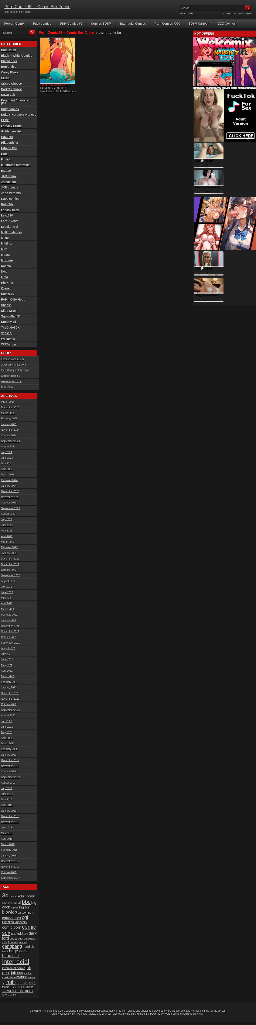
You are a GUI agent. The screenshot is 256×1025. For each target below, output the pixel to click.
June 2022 (7, 592)
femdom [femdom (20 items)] (13, 942)
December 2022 (10, 558)
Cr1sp (5, 78)
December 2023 (10, 491)
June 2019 (7, 794)
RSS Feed (227, 13)
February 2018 (9, 849)
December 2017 (10, 861)
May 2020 (6, 732)
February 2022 (9, 614)
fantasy (50, 91)
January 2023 (9, 553)
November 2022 (10, 564)
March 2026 (7, 401)
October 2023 (9, 502)
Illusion (6, 159)
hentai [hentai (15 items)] (5, 951)
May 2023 (6, 530)
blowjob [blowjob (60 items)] (9, 912)
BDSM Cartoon (198, 23)
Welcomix (8, 338)
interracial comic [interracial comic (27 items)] (13, 968)
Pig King (7, 282)
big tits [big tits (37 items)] (24, 907)
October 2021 (9, 637)
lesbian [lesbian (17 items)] (27, 973)
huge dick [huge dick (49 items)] (11, 955)
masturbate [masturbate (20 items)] (9, 977)
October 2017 (9, 872)
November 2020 (10, 698)
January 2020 (9, 754)
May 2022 (6, 597)
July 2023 (6, 519)
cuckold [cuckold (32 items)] (17, 933)
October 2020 (9, 704)
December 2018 (10, 816)
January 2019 (9, 810)
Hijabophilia (9, 142)
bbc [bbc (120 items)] (26, 902)
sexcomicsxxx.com (11, 381)
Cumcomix (7, 387)
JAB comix (8, 176)
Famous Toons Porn (12, 359)
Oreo (4, 277)
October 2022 (9, 569)
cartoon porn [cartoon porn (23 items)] (26, 912)
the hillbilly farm (67, 91)
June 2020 (7, 726)
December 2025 (10, 407)
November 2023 (10, 497)
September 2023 (10, 508)
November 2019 (10, 766)
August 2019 (8, 782)
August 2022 (8, 581)
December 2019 (10, 760)
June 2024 (7, 457)
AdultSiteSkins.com (193, 1013)
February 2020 (9, 749)
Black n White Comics (16, 55)
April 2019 (7, 805)
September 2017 (10, 877)
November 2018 (10, 822)
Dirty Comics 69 (71, 23)
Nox (4, 271)
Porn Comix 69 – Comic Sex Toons (37, 6)
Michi (5, 238)
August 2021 (8, 648)
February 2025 (9, 418)
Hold (4, 154)
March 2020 (7, 743)
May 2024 (6, 463)
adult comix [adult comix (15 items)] (8, 903)
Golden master (11, 131)
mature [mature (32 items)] (21, 977)
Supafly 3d (8, 321)
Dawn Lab (8, 94)
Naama (6, 266)
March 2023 (7, 541)
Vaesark (6, 333)
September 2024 (10, 441)
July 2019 (6, 788)
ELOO (5, 120)
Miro (4, 249)
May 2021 (6, 665)
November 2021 (10, 631)
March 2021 (7, 676)
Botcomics (8, 66)
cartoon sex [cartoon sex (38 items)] (11, 918)
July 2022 (6, 586)
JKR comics (9, 187)
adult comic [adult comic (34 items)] (27, 896)
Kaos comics (10, 198)
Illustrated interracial (15, 165)
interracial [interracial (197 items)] (15, 961)
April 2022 (7, 603)
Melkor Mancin (11, 232)
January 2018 (9, 855)
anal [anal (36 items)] (17, 903)
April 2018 (7, 838)
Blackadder (9, 61)
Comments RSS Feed (242, 13)
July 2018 (6, 827)
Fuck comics (42, 23)
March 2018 (7, 844)
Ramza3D (7, 293)
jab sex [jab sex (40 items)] (17, 973)
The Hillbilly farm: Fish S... (54, 85)
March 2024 (7, 474)
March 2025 (7, 413)
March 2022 (7, 609)
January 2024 (9, 485)
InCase (6, 170)
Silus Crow (8, 310)
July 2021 (6, 653)
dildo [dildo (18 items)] (4, 942)
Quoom (6, 288)
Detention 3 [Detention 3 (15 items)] (30, 939)
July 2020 (6, 721)
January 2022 (9, 620)
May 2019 (6, 799)
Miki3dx (6, 243)
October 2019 (9, 771)
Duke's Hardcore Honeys (18, 114)
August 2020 (8, 715)
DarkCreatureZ (11, 89)
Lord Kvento (9, 221)
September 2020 (10, 710)
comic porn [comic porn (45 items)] (11, 927)
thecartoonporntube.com (15, 370)
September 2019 (10, 777)
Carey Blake (9, 72)
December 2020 (10, 693)
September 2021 (10, 642)
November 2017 (10, 866)
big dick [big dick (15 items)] (14, 907)
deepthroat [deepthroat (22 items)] (16, 938)
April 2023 (7, 536)
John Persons (11, 193)
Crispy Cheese (11, 83)
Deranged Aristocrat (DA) (15, 102)
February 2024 (9, 480)
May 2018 (6, 833)
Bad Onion (8, 50)
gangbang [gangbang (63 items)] (12, 946)
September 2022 (10, 575)
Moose (5, 254)
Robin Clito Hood (13, 299)
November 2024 (10, 429)
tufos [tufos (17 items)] (24, 987)
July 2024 (6, 452)
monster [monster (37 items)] (22, 983)
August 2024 (8, 446)
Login (190, 13)
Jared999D (8, 182)
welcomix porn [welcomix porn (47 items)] (20, 990)
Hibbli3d (7, 137)
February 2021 (9, 682)
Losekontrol (9, 226)
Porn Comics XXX (167, 23)
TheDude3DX (10, 327)
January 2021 (9, 687)
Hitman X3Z (9, 148)
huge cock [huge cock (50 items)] (18, 951)
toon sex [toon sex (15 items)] (16, 987)
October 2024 (9, 435)
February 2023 (9, 547)
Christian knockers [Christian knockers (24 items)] (14, 922)
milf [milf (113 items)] (10, 982)
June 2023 (7, 525)
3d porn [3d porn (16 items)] (13, 896)
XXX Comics (227, 23)
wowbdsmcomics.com (13, 364)
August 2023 (8, 513)
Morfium (7, 260)
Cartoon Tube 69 (10, 375)
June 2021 (7, 659)
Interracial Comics (133, 23)
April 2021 (7, 670)
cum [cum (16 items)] (25, 934)
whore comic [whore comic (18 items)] (9, 994)
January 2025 (9, 424)
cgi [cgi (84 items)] (25, 917)
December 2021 (10, 625)
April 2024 (7, 469)
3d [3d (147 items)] (5, 895)
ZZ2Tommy (9, 344)
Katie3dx (7, 204)
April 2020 (7, 738)
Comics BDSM (101, 23)
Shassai (6, 305)
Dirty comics (10, 109)
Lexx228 (7, 215)
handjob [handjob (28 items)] (28, 946)
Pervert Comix (14, 23)
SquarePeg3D (10, 316)
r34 (56, 91)
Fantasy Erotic (11, 126)
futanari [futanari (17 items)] (23, 942)
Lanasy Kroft (10, 210)
